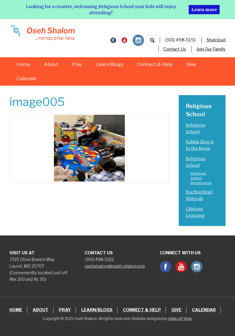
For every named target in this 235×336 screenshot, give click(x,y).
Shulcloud (216, 39)
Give (191, 64)
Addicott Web (180, 318)
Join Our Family (211, 49)
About (51, 64)
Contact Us (174, 49)
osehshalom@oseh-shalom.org (115, 266)
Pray (77, 64)
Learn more (204, 9)
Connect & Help (155, 64)
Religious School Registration (201, 178)
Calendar (27, 78)
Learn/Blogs (109, 64)
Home (23, 64)
